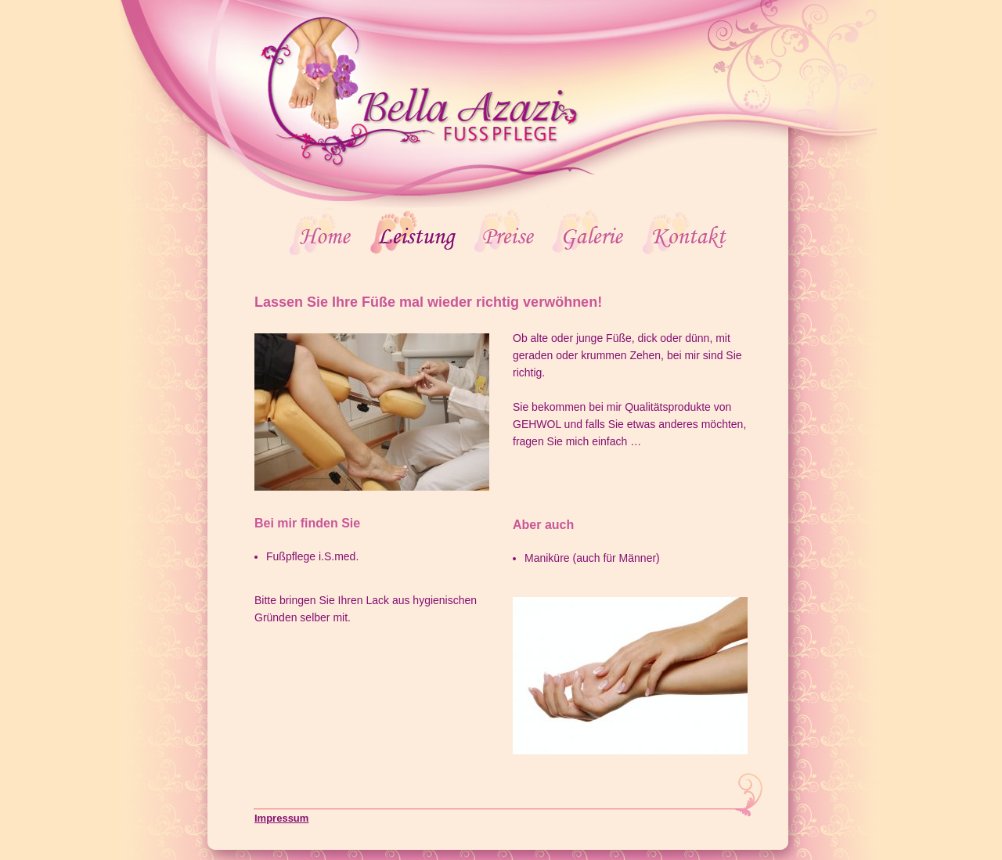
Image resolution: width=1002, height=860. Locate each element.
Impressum (281, 818)
